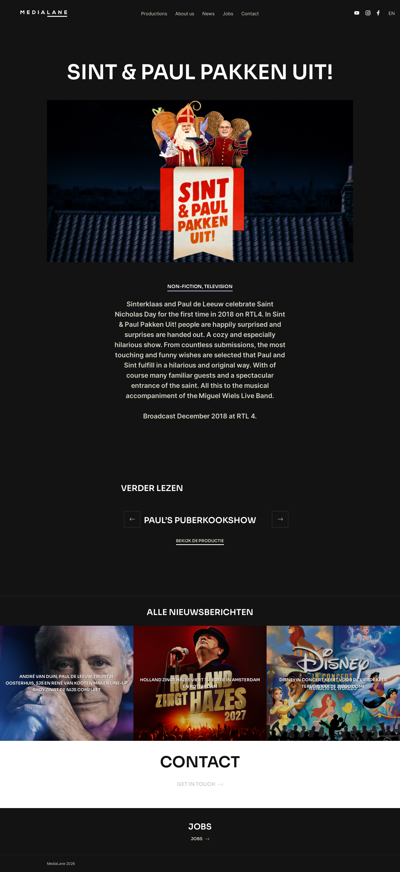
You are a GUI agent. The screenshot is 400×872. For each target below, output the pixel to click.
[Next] (280, 519)
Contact (250, 13)
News (208, 13)
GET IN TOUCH (200, 784)
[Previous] (132, 519)
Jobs (228, 13)
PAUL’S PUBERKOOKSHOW (200, 520)
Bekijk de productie (200, 540)
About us (184, 13)
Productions (154, 13)
